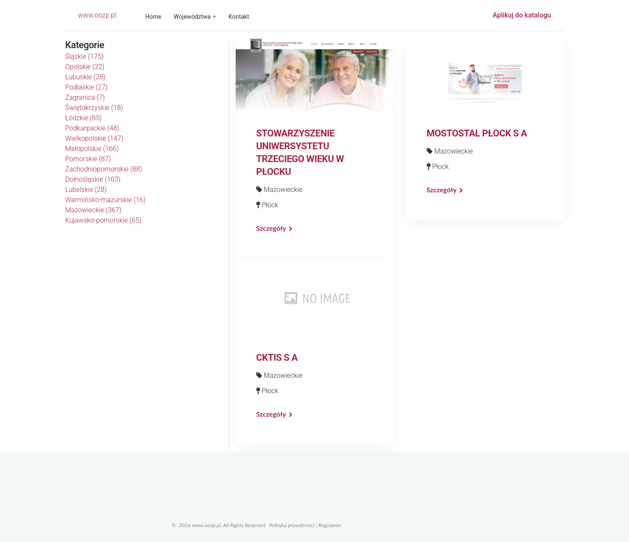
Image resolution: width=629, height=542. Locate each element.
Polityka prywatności (291, 525)
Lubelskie (86, 189)
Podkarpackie (92, 128)
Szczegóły (271, 228)
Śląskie (84, 56)
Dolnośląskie (93, 179)
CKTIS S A (276, 357)
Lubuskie (85, 77)
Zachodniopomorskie (103, 169)
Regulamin (329, 525)
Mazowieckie (93, 210)
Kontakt (238, 16)
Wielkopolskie (94, 138)
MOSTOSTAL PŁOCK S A (477, 133)
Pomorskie (88, 159)
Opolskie (84, 67)
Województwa (192, 16)
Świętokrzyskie (94, 108)
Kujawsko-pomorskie (103, 220)
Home (153, 16)
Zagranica (85, 97)
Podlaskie (86, 87)
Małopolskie (92, 149)
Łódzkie (83, 118)
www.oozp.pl (97, 15)
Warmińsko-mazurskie (105, 200)
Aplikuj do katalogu (522, 15)
